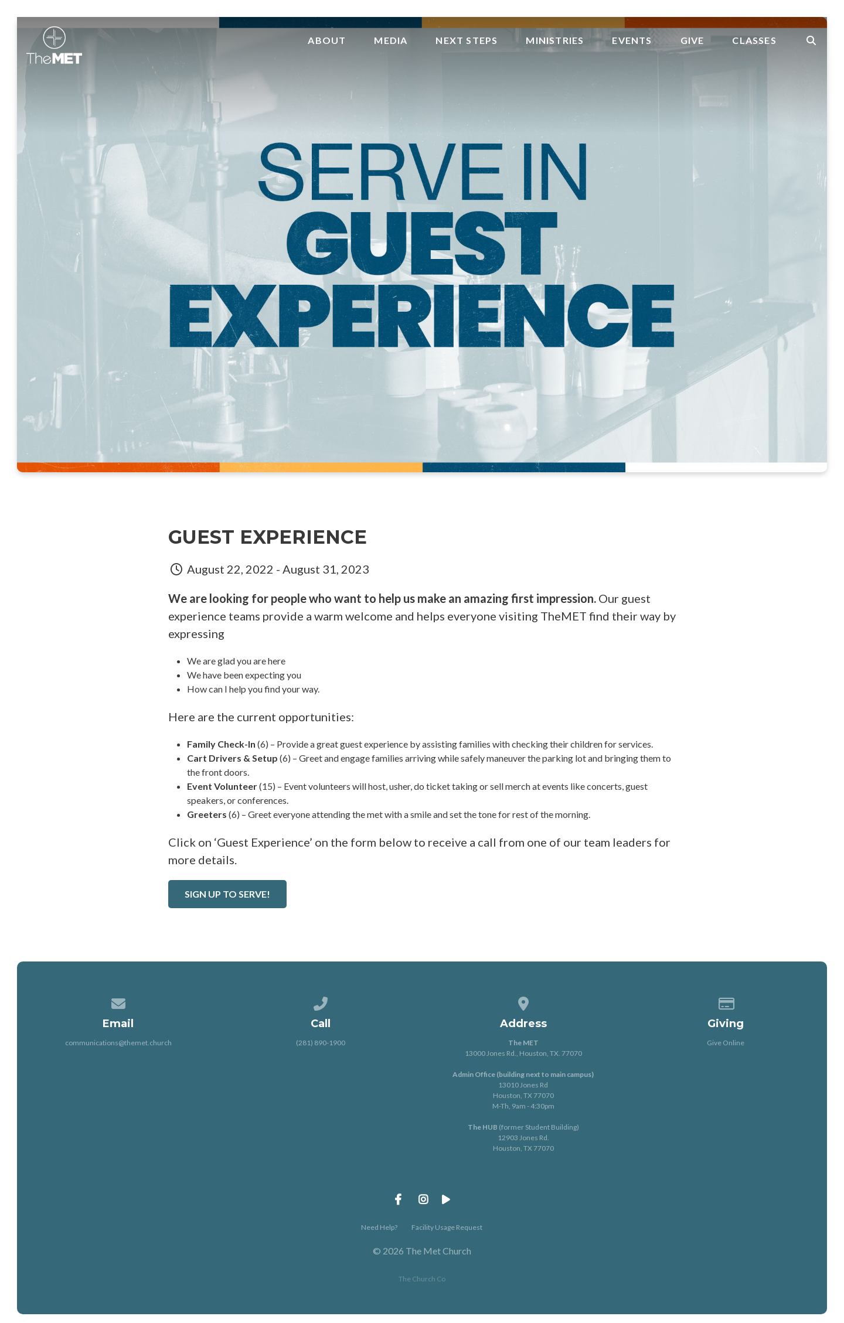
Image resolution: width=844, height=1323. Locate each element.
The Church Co (422, 1278)
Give (692, 40)
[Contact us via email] (118, 1001)
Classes (754, 40)
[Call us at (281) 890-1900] (321, 1001)
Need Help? (379, 1227)
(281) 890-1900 (320, 1042)
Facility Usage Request (446, 1227)
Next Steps (466, 40)
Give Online (725, 1042)
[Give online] (726, 1001)
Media (390, 40)
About (327, 40)
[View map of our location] (523, 1001)
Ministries (555, 40)
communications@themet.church (118, 1042)
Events (632, 40)
